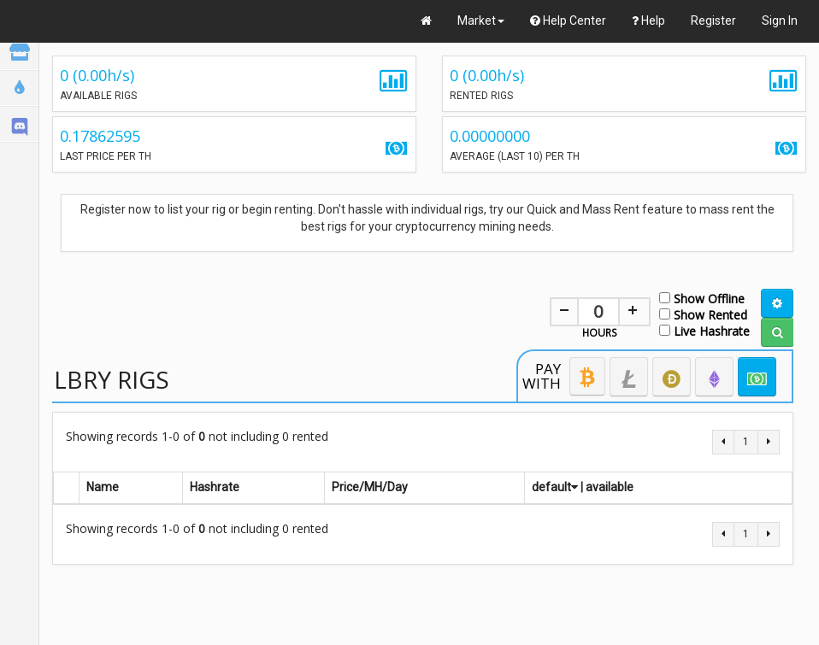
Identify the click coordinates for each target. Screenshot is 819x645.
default (555, 487)
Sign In (780, 20)
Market (480, 20)
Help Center (568, 20)
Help (648, 20)
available (609, 487)
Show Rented (703, 314)
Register (713, 20)
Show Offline (702, 297)
